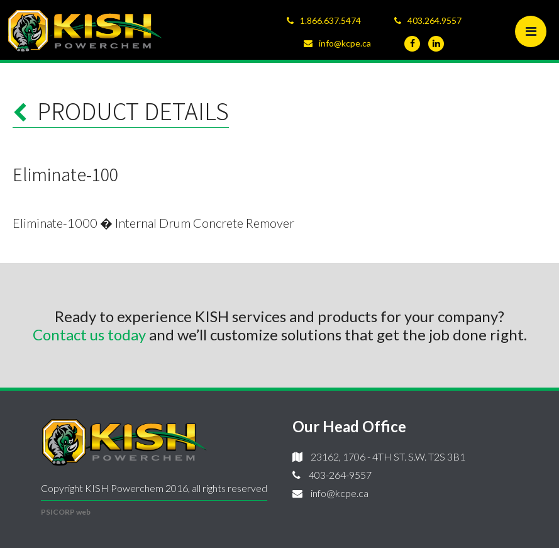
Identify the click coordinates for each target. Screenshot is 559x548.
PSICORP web (66, 512)
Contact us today (89, 334)
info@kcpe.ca (345, 43)
